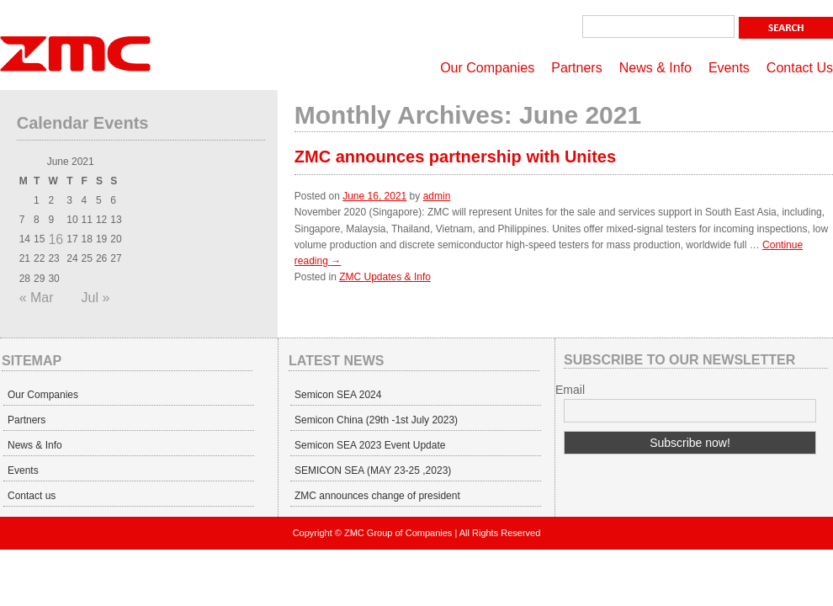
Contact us (32, 496)
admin (437, 196)
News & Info (655, 68)
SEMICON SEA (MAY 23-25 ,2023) (372, 470)
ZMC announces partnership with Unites (455, 156)
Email (570, 389)
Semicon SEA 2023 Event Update (369, 445)
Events (729, 68)
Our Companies (487, 68)
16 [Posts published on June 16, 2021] (55, 239)
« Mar (36, 297)
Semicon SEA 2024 (337, 395)
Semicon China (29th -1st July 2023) (376, 420)
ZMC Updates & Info (385, 277)
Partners (576, 68)
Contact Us (800, 68)
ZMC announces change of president (377, 496)
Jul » (96, 297)
